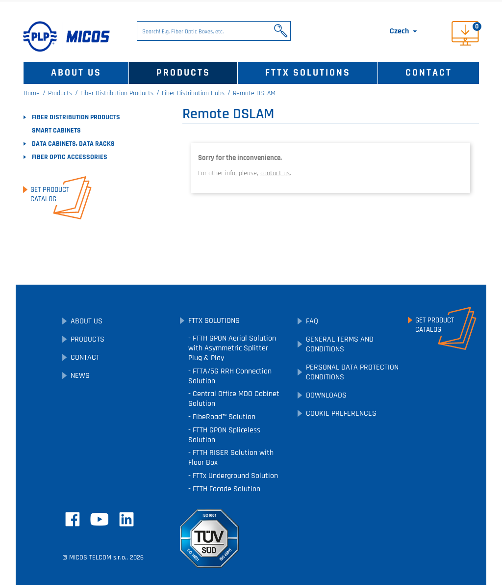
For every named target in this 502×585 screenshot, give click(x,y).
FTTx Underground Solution (234, 476)
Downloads (326, 395)
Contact (428, 72)
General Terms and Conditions (340, 344)
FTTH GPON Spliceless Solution (224, 435)
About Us (76, 72)
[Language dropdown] (404, 31)
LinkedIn (126, 519)
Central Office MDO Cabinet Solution (233, 399)
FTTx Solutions (308, 72)
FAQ (312, 321)
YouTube (99, 519)
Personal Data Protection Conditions (352, 372)
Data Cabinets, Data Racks (73, 143)
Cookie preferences (341, 413)
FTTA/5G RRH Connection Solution (230, 376)
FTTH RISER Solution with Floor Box (231, 458)
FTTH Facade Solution (225, 489)
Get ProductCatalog (49, 194)
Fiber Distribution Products (76, 117)
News (80, 376)
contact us (275, 173)
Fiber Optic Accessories (69, 157)
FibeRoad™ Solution (223, 417)
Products (183, 72)
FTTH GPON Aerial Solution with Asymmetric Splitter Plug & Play (232, 348)
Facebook (72, 519)
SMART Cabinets (56, 130)
